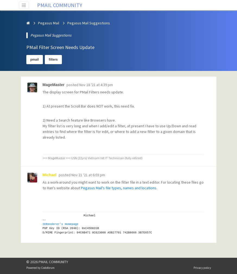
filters (53, 59)
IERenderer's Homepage (60, 224)
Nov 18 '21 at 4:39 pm (96, 84)
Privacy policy (202, 268)
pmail (34, 59)
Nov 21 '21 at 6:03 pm (88, 174)
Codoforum (48, 268)
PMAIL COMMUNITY (59, 5)
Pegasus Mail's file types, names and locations (118, 187)
